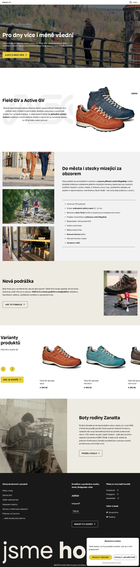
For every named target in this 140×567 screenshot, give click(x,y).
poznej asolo (89, 453)
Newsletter (110, 498)
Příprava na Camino (11, 513)
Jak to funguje (13, 304)
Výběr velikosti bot (10, 499)
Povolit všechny (100, 557)
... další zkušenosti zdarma (14, 518)
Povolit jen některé (125, 557)
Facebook (110, 490)
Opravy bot (7, 495)
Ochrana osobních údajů (111, 563)
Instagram (110, 494)
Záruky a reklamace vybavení (15, 509)
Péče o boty (8, 490)
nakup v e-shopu (83, 524)
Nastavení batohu (10, 504)
